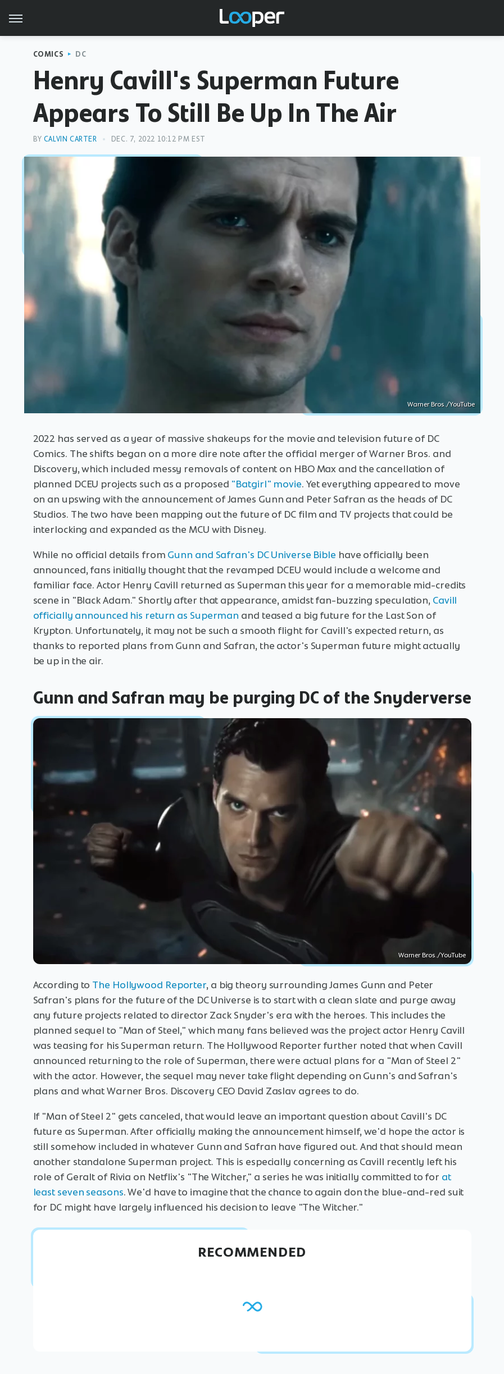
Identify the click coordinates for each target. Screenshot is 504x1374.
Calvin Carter (70, 139)
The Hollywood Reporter (149, 985)
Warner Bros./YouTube (441, 404)
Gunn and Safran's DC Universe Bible (251, 555)
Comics (48, 54)
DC (80, 54)
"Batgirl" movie (266, 484)
